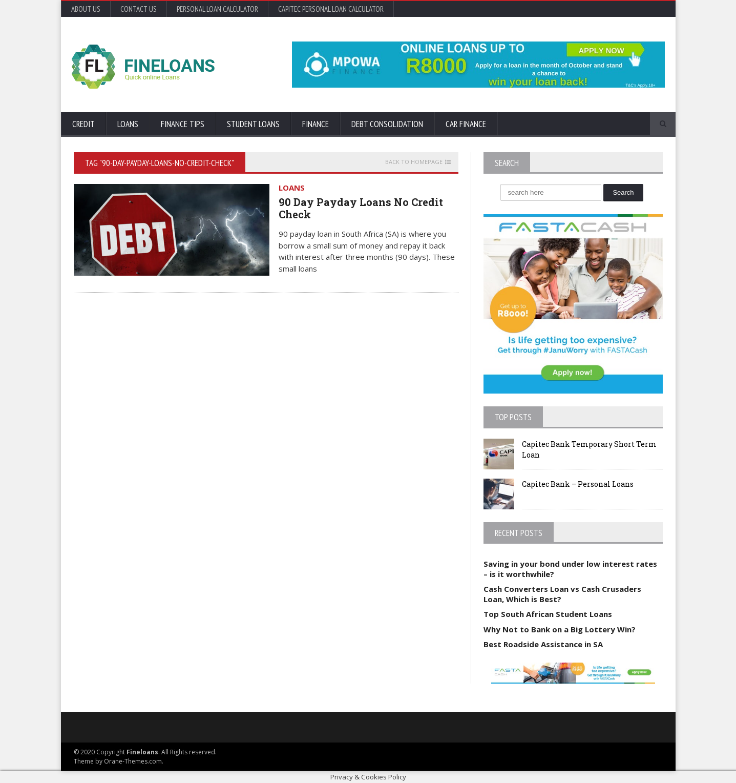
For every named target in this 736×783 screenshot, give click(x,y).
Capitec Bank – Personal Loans (578, 484)
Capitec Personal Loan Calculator (331, 9)
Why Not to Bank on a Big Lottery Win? (559, 629)
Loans (127, 124)
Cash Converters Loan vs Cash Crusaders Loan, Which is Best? (562, 594)
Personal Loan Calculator (217, 9)
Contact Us (138, 9)
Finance (315, 124)
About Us (85, 9)
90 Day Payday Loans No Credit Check (361, 208)
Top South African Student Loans (547, 614)
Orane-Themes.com (133, 761)
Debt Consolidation (387, 124)
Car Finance (466, 124)
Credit (83, 124)
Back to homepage (414, 162)
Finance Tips (182, 124)
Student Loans (253, 124)
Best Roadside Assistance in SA (543, 644)
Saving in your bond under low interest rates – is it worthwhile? (570, 569)
